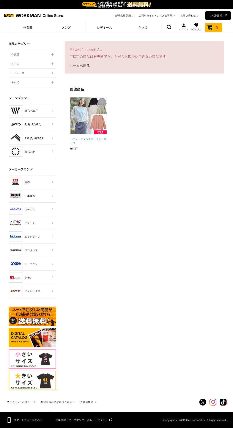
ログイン (183, 26)
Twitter (202, 402)
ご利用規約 (86, 402)
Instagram (212, 402)
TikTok (223, 402)
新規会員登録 (123, 15)
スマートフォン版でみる (28, 420)
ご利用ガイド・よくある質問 (155, 15)
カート (213, 27)
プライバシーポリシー (19, 402)
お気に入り (196, 26)
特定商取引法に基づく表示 (56, 402)
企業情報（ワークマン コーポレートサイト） (81, 420)
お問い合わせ (188, 15)
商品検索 (169, 27)
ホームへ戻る (79, 65)
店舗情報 (216, 15)
